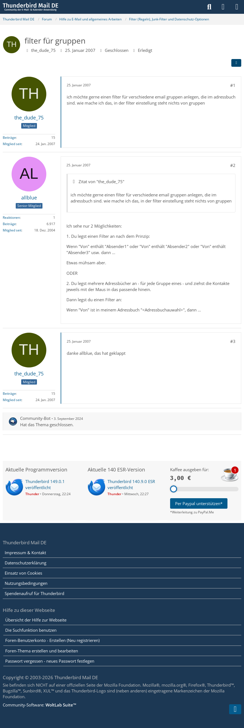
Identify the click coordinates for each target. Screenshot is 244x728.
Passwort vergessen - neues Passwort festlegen (49, 661)
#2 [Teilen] (232, 165)
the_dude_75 (43, 50)
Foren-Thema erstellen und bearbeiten (41, 651)
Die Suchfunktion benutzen (31, 630)
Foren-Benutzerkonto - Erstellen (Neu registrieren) (52, 640)
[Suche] (209, 6)
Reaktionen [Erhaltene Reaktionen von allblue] (11, 217)
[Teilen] (236, 63)
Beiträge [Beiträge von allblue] (9, 224)
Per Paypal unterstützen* (198, 503)
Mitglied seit (12, 144)
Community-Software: (39, 705)
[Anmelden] (223, 7)
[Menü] (236, 6)
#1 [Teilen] (232, 85)
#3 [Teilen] (232, 341)
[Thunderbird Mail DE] (30, 6)
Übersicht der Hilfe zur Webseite (35, 620)
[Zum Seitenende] (235, 709)
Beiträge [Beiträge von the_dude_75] (9, 137)
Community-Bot (35, 418)
